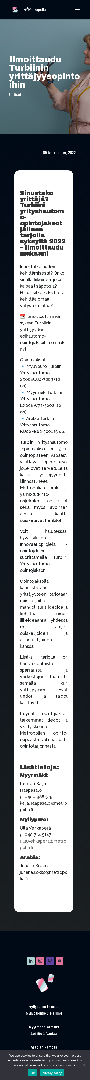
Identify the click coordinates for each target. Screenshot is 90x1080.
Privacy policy (52, 1073)
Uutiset (15, 95)
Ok (32, 1073)
